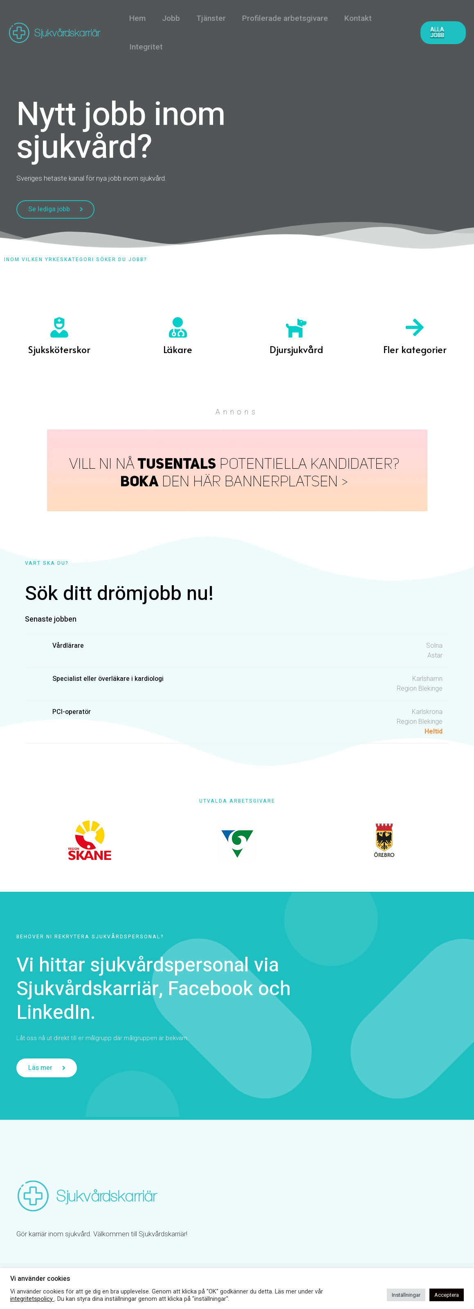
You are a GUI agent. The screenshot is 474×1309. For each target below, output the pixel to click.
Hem (137, 18)
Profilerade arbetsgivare (282, 18)
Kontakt (354, 18)
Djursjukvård (296, 350)
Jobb (170, 18)
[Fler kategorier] (414, 328)
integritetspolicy (32, 1298)
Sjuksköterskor (59, 350)
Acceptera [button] (446, 1295)
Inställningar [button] (406, 1295)
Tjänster (209, 18)
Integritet (145, 46)
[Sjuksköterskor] (59, 328)
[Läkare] (178, 328)
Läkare (177, 350)
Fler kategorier (415, 350)
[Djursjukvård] (296, 328)
